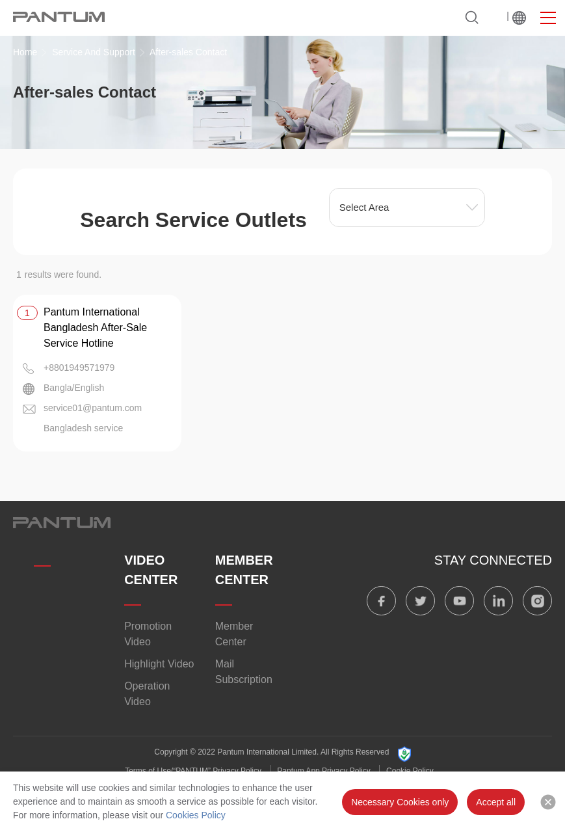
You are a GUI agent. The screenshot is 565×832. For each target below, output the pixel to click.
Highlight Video (159, 663)
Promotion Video (148, 634)
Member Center (234, 634)
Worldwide (519, 17)
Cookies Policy (196, 815)
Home (25, 52)
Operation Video (147, 693)
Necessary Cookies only (400, 802)
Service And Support (93, 52)
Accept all (496, 802)
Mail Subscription (243, 671)
